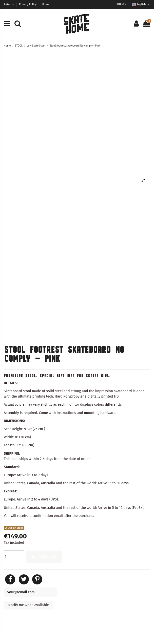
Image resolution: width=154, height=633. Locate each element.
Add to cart (43, 557)
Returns (9, 4)
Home (45, 4)
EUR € (122, 4)
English (141, 4)
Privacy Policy (28, 4)
